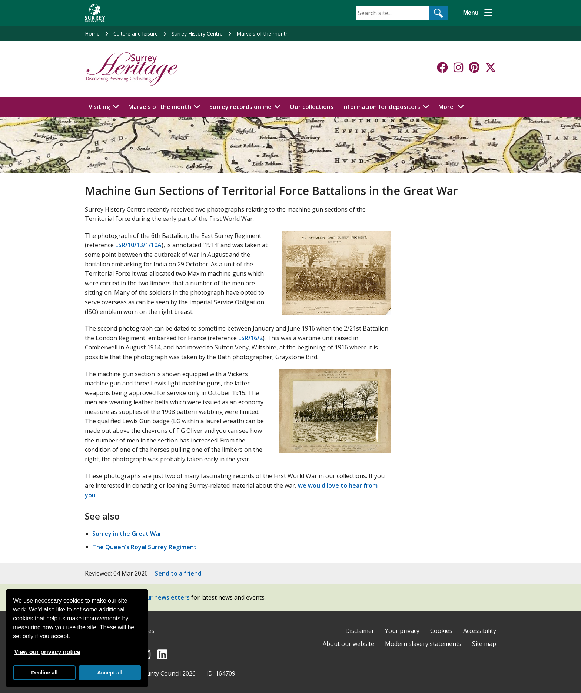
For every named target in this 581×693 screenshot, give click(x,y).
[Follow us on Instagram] (458, 67)
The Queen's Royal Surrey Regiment (144, 547)
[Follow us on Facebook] (442, 67)
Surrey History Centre (197, 33)
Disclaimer (359, 631)
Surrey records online (240, 107)
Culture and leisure (135, 33)
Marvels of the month (262, 33)
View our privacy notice (47, 652)
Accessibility (479, 631)
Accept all (109, 673)
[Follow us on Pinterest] (474, 67)
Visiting (99, 107)
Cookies (441, 631)
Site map (484, 644)
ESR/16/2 (250, 338)
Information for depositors (381, 107)
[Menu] (477, 13)
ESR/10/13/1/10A (138, 245)
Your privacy (402, 631)
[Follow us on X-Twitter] (490, 67)
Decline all (44, 673)
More (453, 106)
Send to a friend (178, 573)
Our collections (311, 107)
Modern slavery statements (423, 644)
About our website (348, 644)
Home (92, 33)
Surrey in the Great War (127, 534)
